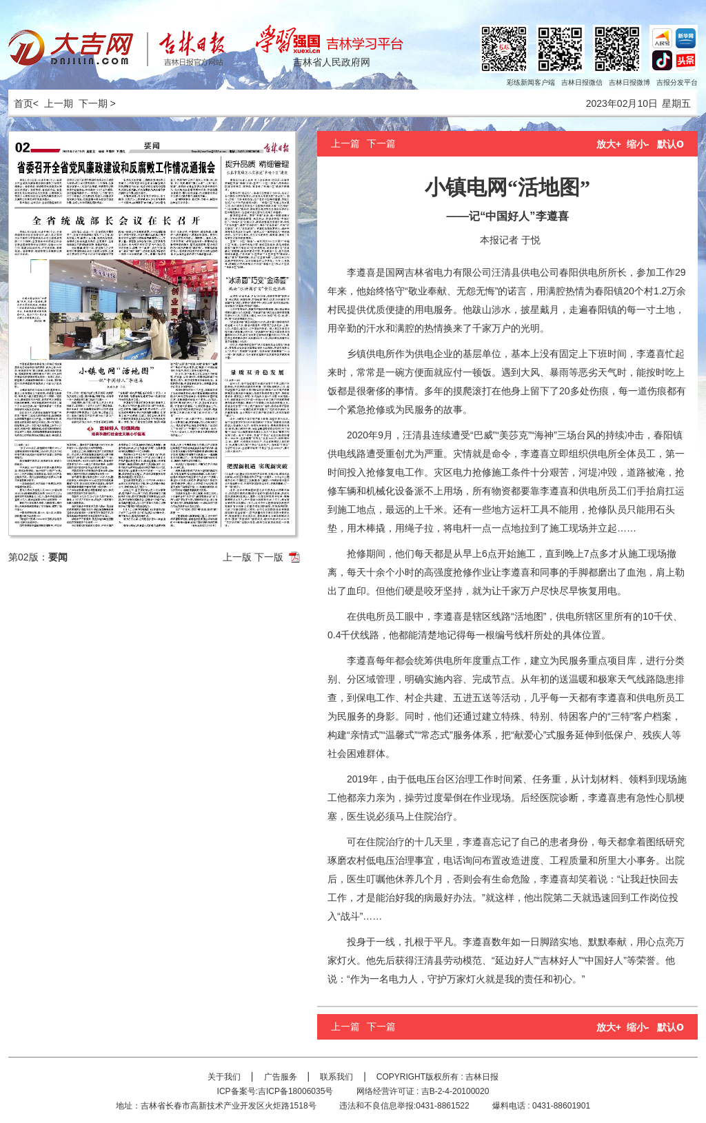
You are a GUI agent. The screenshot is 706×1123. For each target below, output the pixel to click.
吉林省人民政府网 (331, 62)
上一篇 (345, 143)
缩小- (638, 144)
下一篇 (381, 143)
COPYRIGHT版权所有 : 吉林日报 (437, 1077)
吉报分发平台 (677, 82)
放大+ (608, 144)
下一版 (268, 557)
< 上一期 (53, 103)
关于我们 (224, 1077)
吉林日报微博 (629, 82)
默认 (670, 144)
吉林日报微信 (582, 82)
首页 (20, 103)
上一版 (237, 557)
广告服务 (280, 1077)
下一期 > (97, 103)
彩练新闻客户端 (531, 82)
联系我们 (336, 1077)
